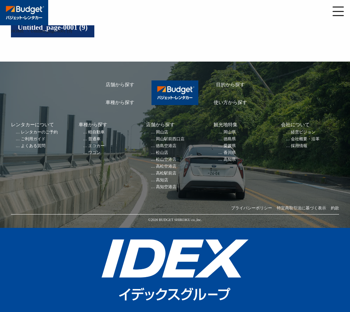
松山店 (162, 153)
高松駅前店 (166, 173)
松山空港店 (166, 159)
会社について (295, 124)
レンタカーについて (32, 124)
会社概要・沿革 (305, 139)
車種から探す (120, 102)
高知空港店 (166, 187)
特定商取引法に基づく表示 (301, 208)
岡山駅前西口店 (170, 139)
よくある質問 (33, 146)
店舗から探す (120, 84)
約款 (335, 208)
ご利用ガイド (33, 139)
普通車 (94, 139)
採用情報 (299, 146)
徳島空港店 (166, 146)
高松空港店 (166, 166)
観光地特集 (226, 124)
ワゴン (94, 153)
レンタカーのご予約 (39, 132)
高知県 (230, 159)
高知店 (162, 180)
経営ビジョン (303, 132)
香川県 (230, 153)
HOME (17, 31)
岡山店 (162, 132)
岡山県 (230, 132)
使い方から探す (230, 102)
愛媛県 (230, 146)
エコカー (96, 146)
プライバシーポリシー (251, 208)
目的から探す (230, 84)
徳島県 (230, 139)
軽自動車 (96, 132)
